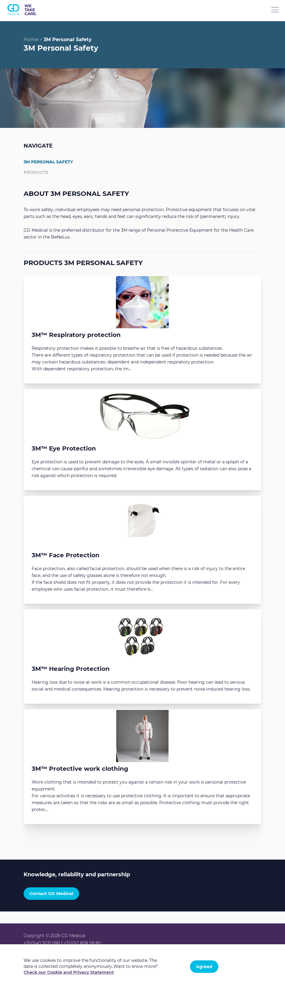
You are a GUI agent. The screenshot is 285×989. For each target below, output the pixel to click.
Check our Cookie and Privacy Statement (69, 972)
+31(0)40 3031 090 (42, 943)
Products (36, 172)
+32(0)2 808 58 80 (82, 943)
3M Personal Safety (48, 162)
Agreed (204, 966)
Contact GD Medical (51, 893)
